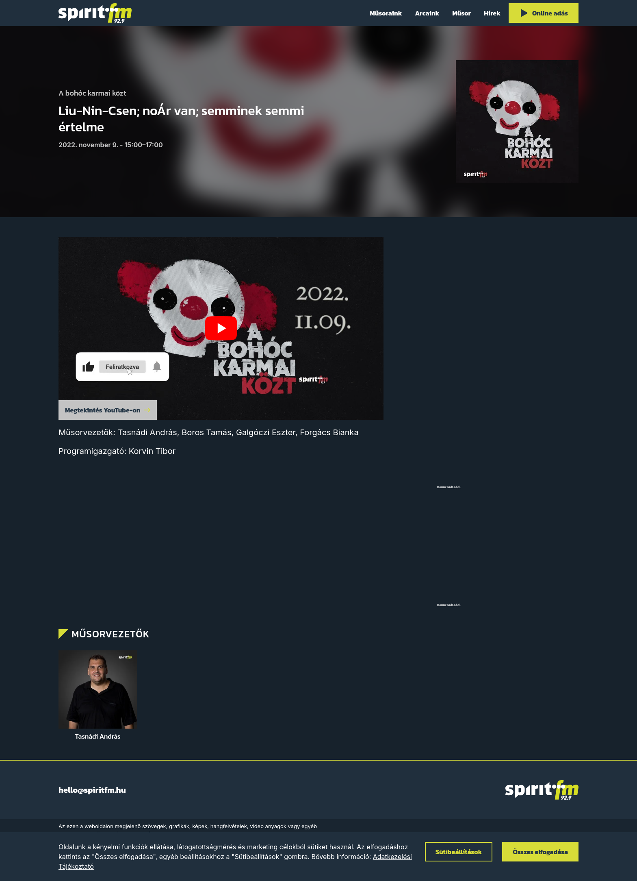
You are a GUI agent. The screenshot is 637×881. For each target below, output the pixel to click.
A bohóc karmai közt (92, 93)
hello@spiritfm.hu (92, 790)
